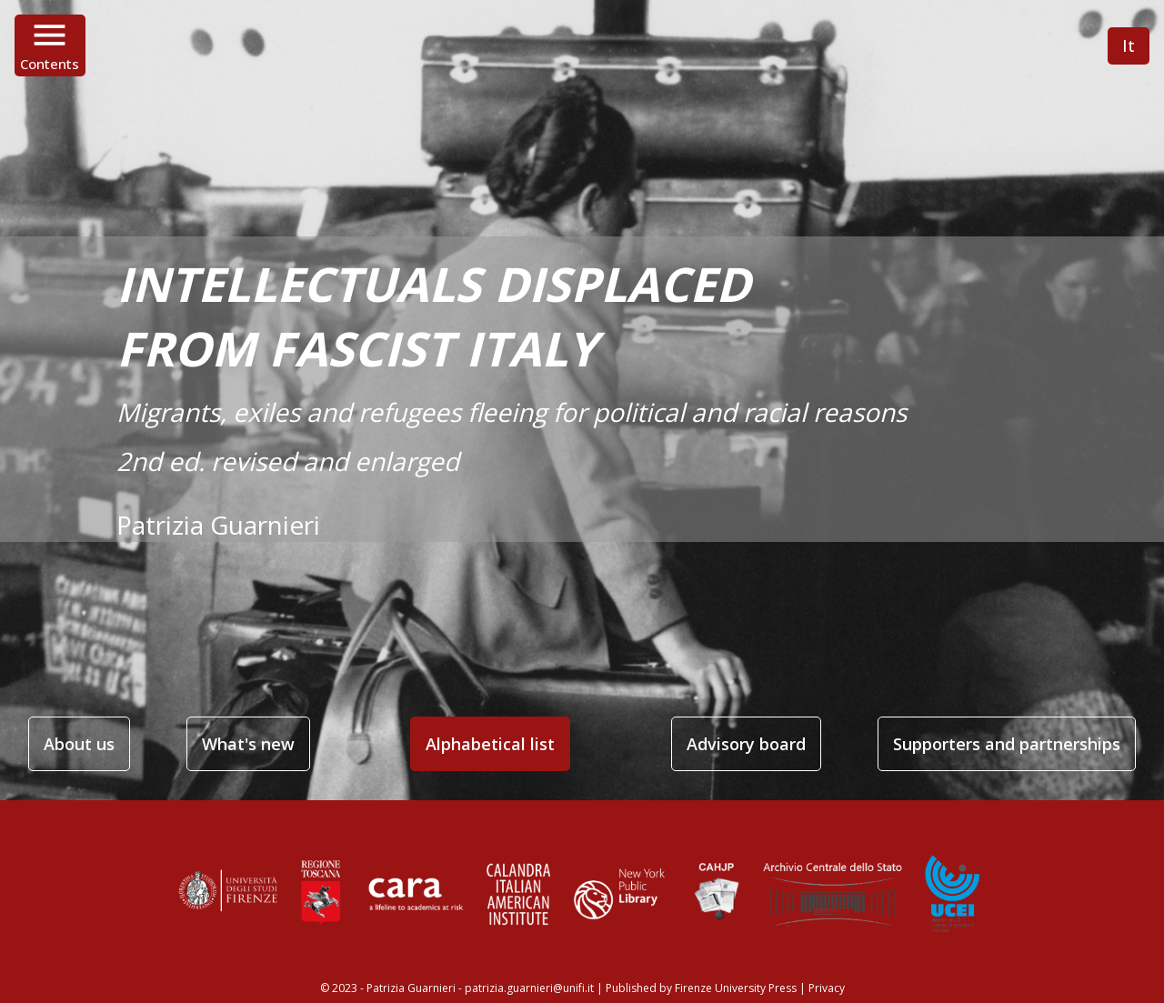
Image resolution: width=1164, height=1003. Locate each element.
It (1128, 45)
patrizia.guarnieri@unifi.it (529, 988)
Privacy (826, 988)
